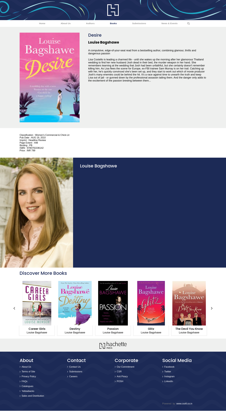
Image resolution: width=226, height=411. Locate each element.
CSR (119, 372)
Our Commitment (125, 367)
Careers (73, 377)
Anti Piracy (122, 377)
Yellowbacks (28, 391)
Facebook (169, 367)
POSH (120, 381)
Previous (14, 308)
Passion (113, 329)
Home (33, 23)
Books (114, 23)
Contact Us (75, 367)
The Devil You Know (189, 329)
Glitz (151, 329)
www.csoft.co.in (184, 404)
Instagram (169, 377)
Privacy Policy (29, 377)
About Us (60, 23)
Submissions (144, 23)
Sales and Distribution (33, 396)
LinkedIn (168, 381)
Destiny (75, 329)
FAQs (24, 381)
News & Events (178, 23)
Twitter (167, 372)
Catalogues (27, 386)
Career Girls (37, 329)
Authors (88, 23)
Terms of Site (28, 372)
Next (212, 308)
